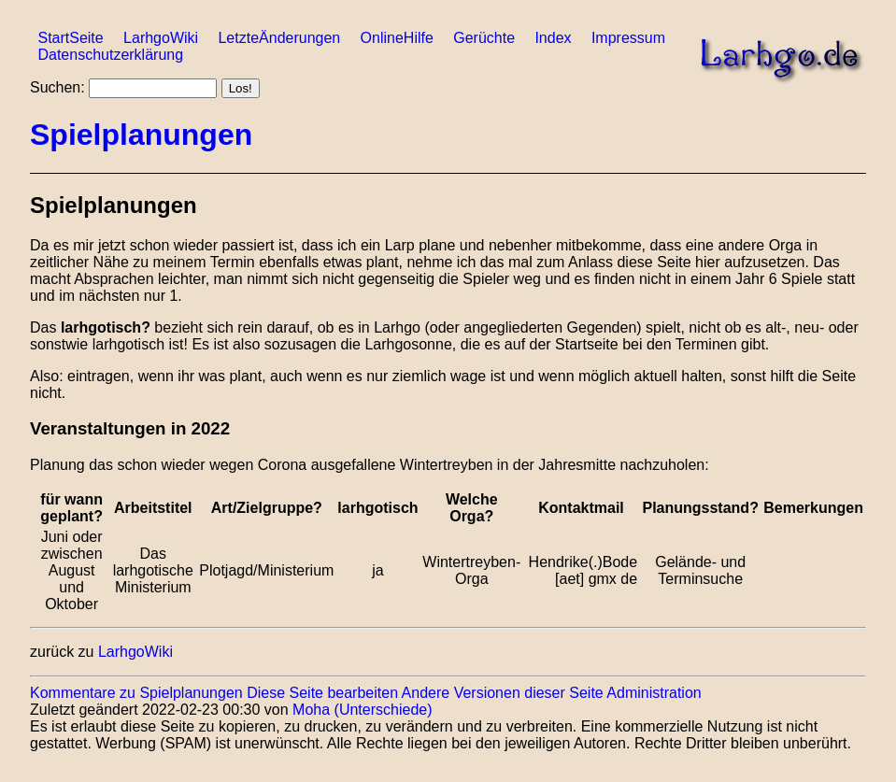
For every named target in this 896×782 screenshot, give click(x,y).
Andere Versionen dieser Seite (503, 693)
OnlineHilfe (397, 38)
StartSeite (70, 38)
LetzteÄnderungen (279, 38)
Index (552, 38)
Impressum (628, 38)
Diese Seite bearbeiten (322, 693)
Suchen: (57, 87)
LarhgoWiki (160, 38)
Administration (653, 693)
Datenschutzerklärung (110, 55)
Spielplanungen (141, 134)
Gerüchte (484, 38)
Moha (311, 710)
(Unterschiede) (383, 710)
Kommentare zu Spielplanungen (136, 693)
